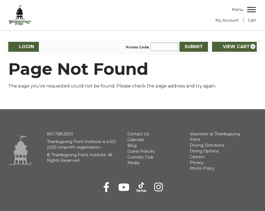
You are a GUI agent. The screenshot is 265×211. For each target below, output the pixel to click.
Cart (252, 20)
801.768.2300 (60, 133)
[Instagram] (158, 187)
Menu (237, 9)
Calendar (135, 139)
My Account (227, 20)
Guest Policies (141, 151)
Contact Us (138, 133)
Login (23, 46)
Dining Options (204, 151)
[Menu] (251, 9)
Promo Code (137, 47)
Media (133, 162)
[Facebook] (106, 187)
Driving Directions (207, 145)
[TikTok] (141, 187)
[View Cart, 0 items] (234, 47)
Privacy (197, 162)
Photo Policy (202, 168)
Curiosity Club (140, 157)
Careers (197, 156)
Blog (131, 145)
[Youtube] (124, 187)
